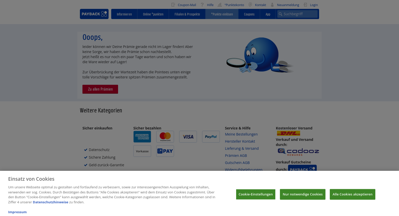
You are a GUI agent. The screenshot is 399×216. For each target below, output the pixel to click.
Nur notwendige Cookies (303, 197)
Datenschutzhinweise (50, 205)
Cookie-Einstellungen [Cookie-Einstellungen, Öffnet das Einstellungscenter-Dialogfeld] (256, 197)
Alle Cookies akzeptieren (353, 197)
